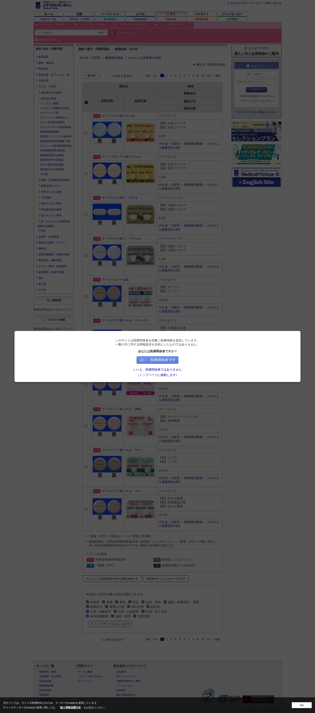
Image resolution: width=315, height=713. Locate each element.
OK (302, 705)
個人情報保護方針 (70, 707)
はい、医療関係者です (178, 360)
